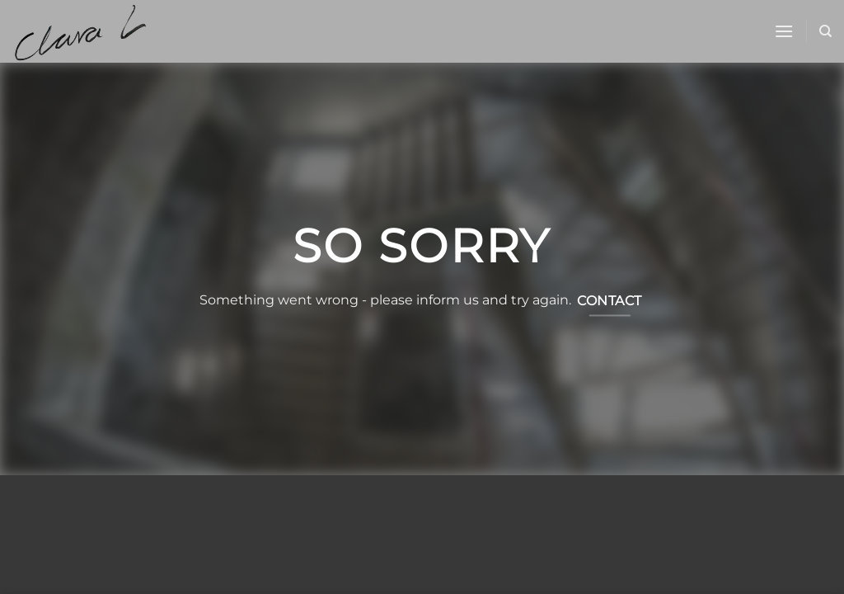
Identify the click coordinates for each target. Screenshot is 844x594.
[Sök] (825, 31)
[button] (784, 31)
